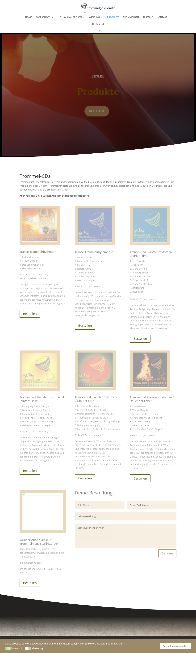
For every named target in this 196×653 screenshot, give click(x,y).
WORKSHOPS (43, 17)
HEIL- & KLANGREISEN (70, 17)
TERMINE (148, 17)
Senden (167, 553)
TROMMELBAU (131, 17)
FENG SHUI (98, 24)
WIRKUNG (94, 17)
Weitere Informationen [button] (109, 643)
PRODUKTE (113, 17)
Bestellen (96, 111)
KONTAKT (162, 17)
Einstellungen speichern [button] (176, 646)
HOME (28, 17)
